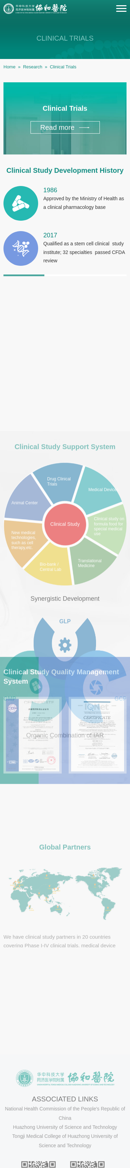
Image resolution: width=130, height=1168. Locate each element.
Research (32, 66)
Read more (65, 129)
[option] (65, 234)
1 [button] (23, 279)
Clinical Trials (63, 66)
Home (9, 66)
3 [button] (106, 279)
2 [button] (64, 279)
